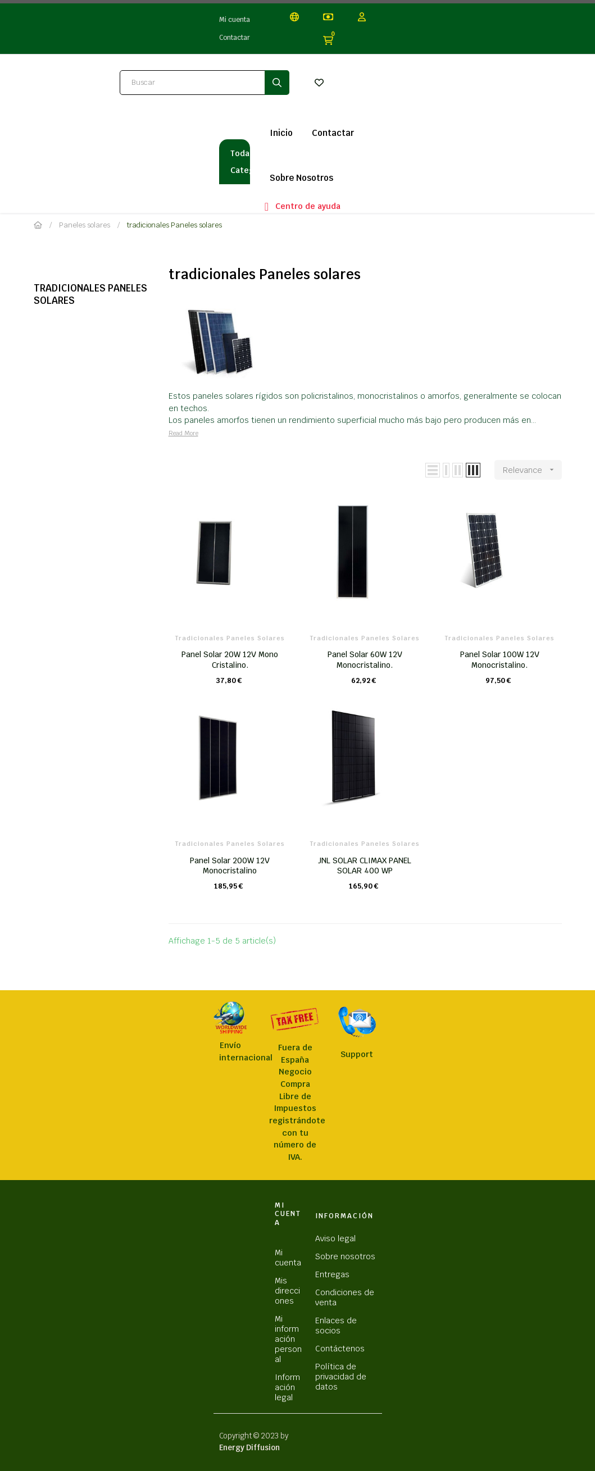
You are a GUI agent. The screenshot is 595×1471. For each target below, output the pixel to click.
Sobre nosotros (345, 1256)
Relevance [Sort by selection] (532, 470)
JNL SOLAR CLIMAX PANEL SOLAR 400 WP (364, 865)
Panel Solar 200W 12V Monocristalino (230, 865)
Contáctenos (340, 1349)
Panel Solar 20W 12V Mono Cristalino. (229, 659)
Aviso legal (335, 1238)
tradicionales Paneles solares (90, 294)
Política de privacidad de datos (340, 1376)
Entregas (332, 1274)
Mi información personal (288, 1339)
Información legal (287, 1387)
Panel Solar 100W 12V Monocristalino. (499, 659)
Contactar (234, 37)
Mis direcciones (287, 1291)
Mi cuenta (234, 19)
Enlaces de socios (336, 1325)
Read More (183, 433)
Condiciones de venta (344, 1297)
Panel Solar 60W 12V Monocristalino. (365, 659)
